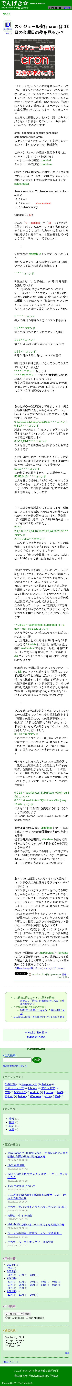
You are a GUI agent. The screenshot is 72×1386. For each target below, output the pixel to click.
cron (48, 1096)
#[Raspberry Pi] (24, 968)
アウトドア (48, 1088)
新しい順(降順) (14, 1317)
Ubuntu (32, 1088)
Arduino (46, 1084)
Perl (57, 1096)
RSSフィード (11, 1361)
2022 (11, 1278)
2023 (11, 1271)
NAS (60, 1092)
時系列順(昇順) (35, 1317)
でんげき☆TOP (22, 1370)
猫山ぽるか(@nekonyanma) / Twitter (36, 1375)
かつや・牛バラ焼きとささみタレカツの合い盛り (37, 1207)
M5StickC (20, 1092)
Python (9, 1096)
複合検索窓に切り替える (15, 1066)
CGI (7, 1092)
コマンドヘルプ (14, 1088)
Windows (35, 1096)
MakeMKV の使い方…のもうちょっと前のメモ (35, 1224)
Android (34, 1092)
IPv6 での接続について (21, 1186)
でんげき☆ (23, 3)
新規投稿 (40, 1370)
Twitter (22, 1096)
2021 (11, 1291)
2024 (11, 1264)
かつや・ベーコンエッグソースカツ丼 (30, 1242)
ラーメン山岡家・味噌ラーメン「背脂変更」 (34, 1233)
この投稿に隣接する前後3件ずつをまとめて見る (39, 1016)
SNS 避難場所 (16, 1165)
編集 (67, 1353)
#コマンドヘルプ (45, 968)
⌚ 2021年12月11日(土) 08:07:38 (45, 974)
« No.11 (30, 1032)
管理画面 (53, 1370)
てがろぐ (18, 1383)
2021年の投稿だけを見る (33, 1010)
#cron (61, 968)
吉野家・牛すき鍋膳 (19, 1215)
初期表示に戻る (36, 1037)
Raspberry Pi (29, 1084)
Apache (48, 1092)
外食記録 (10, 1084)
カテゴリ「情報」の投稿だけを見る (39, 1000)
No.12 (9, 33)
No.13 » (42, 1032)
